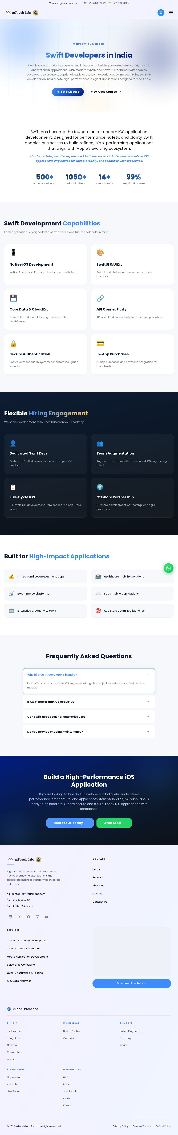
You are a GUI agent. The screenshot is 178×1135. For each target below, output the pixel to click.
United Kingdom (130, 1031)
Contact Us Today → (70, 823)
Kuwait (67, 1105)
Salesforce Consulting (21, 964)
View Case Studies (106, 92)
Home (96, 869)
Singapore (13, 1077)
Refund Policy (163, 1126)
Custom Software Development (27, 940)
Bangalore (13, 1038)
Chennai (12, 1045)
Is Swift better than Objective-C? (89, 702)
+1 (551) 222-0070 (97, 3)
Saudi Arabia (71, 1091)
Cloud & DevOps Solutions (23, 948)
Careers (97, 893)
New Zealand (15, 1091)
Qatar (67, 1098)
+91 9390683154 (122, 3)
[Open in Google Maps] (131, 948)
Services (97, 877)
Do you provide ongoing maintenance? (89, 732)
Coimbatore (14, 1052)
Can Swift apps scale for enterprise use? (89, 717)
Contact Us (99, 901)
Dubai (67, 1084)
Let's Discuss (68, 92)
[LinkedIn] (10, 916)
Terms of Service (142, 1126)
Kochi (10, 1059)
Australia (12, 1084)
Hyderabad (14, 1031)
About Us (98, 885)
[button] (171, 13)
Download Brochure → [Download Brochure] (132, 983)
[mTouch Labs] (21, 12)
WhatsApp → (114, 823)
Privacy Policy (120, 1126)
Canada (68, 1038)
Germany (125, 1038)
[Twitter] (19, 916)
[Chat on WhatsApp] (168, 566)
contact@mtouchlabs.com (26, 894)
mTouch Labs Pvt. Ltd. (27, 1126)
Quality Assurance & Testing (25, 973)
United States (71, 1031)
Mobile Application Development (27, 956)
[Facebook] (28, 916)
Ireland (124, 1045)
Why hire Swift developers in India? (89, 675)
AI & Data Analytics (19, 981)
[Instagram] (37, 916)
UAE (65, 1077)
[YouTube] (46, 916)
